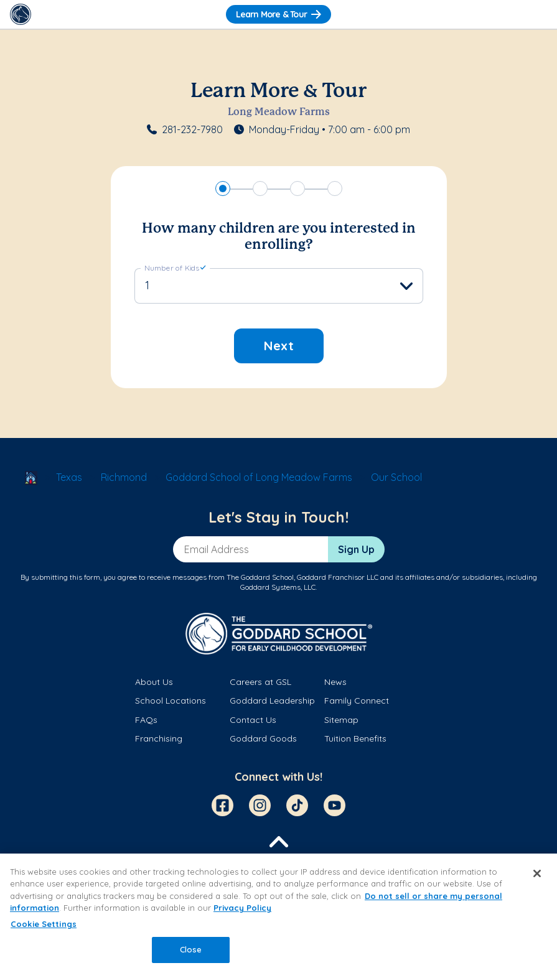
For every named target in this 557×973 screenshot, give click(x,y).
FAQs (146, 719)
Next (279, 345)
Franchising (158, 738)
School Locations (170, 700)
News (335, 681)
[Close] (537, 873)
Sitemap (341, 719)
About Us (154, 681)
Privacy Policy (242, 908)
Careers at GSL (260, 681)
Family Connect (356, 700)
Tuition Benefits (355, 738)
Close (191, 949)
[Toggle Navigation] (536, 14)
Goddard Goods (263, 738)
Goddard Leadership (272, 700)
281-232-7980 (192, 129)
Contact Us (253, 719)
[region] (278, 913)
